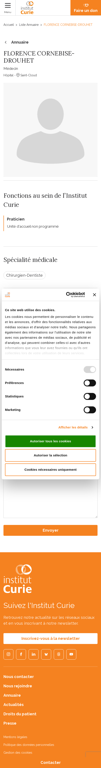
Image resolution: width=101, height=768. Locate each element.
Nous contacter (18, 676)
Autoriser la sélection (50, 455)
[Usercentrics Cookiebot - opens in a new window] (66, 294)
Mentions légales (15, 737)
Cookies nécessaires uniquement (50, 469)
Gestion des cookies (17, 752)
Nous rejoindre (17, 686)
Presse (9, 723)
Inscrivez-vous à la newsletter (50, 638)
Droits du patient (19, 714)
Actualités (13, 704)
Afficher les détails (73, 427)
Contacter (51, 762)
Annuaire (16, 42)
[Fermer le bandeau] (94, 294)
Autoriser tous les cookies (50, 441)
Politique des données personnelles (28, 745)
